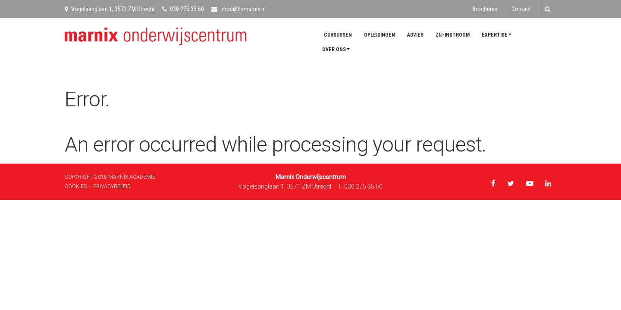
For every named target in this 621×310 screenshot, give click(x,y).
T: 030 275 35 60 (360, 186)
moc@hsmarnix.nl (238, 9)
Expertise (496, 35)
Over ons (336, 49)
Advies (415, 35)
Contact (521, 9)
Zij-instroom (453, 35)
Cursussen (338, 35)
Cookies (76, 186)
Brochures (485, 9)
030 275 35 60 (183, 9)
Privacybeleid (112, 186)
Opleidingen (379, 35)
